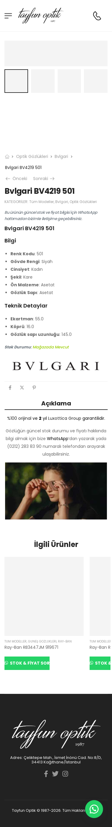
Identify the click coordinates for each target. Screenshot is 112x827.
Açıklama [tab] (56, 403)
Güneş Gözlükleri (42, 641)
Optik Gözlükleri (32, 156)
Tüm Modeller (41, 201)
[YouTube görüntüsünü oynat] (56, 491)
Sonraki (44, 179)
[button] (94, 809)
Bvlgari (61, 156)
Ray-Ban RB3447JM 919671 (31, 647)
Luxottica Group (64, 418)
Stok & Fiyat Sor (29, 663)
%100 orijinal (19, 418)
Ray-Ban (65, 641)
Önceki (17, 179)
